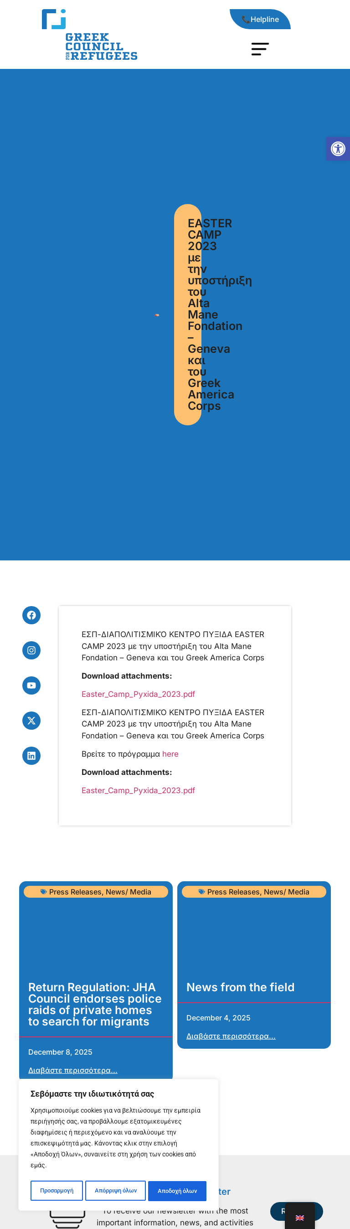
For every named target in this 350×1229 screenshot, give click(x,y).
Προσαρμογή (55, 1191)
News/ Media (128, 891)
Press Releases (75, 891)
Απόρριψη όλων (115, 1191)
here (170, 753)
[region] (118, 1146)
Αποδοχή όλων (178, 1191)
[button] (338, 149)
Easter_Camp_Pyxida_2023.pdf (138, 694)
